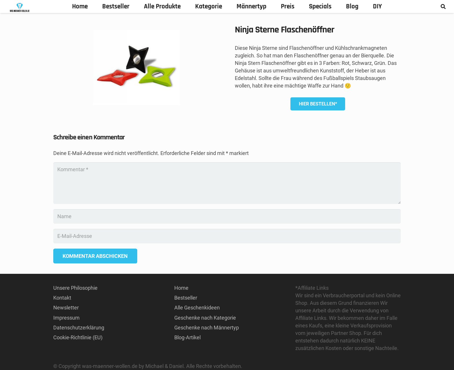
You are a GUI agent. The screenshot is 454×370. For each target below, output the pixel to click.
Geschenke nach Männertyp (206, 328)
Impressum (66, 318)
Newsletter (66, 308)
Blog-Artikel (187, 337)
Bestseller (185, 298)
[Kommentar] (227, 183)
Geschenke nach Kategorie (205, 318)
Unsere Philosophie (75, 288)
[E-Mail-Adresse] (227, 236)
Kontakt (62, 298)
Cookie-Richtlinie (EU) (77, 337)
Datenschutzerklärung (78, 328)
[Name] (227, 216)
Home (181, 288)
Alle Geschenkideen (197, 308)
